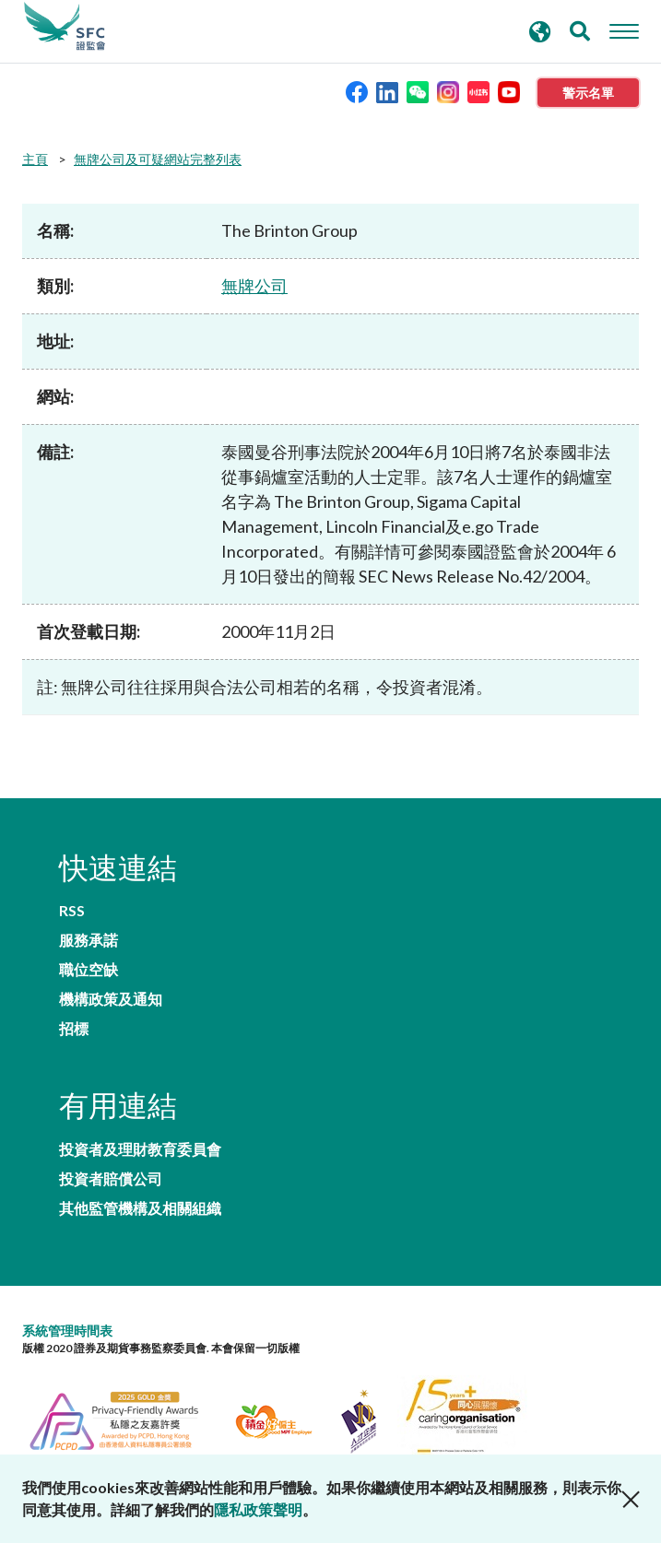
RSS (72, 910)
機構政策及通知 (110, 999)
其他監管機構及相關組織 (140, 1208)
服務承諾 (88, 940)
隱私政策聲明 (258, 1509)
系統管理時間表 (67, 1330)
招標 (74, 1028)
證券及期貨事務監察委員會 (64, 26)
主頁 (35, 159)
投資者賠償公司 (110, 1179)
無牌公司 (254, 286)
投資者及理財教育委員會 (140, 1149)
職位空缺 (88, 969)
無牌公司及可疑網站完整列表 (158, 159)
